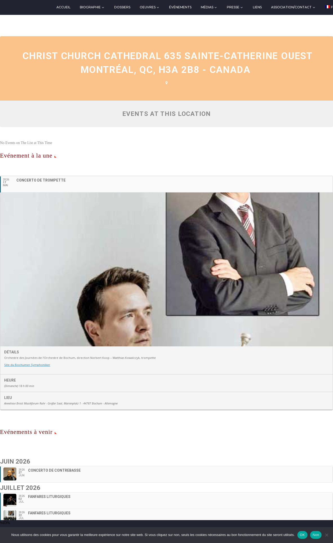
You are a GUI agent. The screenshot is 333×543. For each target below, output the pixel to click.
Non (316, 535)
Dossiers (122, 7)
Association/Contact (291, 7)
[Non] (326, 535)
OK (302, 535)
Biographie (90, 7)
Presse (233, 7)
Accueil (63, 7)
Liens (257, 7)
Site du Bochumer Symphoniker (26, 365)
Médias (207, 7)
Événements (180, 7)
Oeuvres (148, 7)
